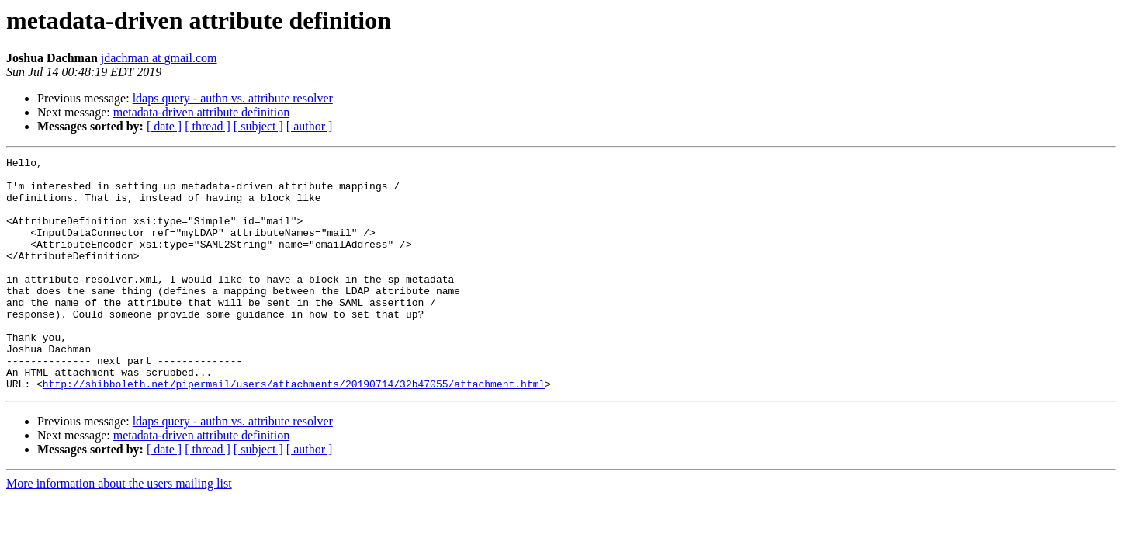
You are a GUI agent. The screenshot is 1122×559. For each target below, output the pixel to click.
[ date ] (164, 126)
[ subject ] (258, 126)
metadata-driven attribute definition (201, 112)
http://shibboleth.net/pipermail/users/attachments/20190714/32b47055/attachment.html (294, 430)
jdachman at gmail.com (159, 57)
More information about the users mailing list (119, 529)
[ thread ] (207, 126)
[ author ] (309, 126)
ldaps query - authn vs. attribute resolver (233, 98)
